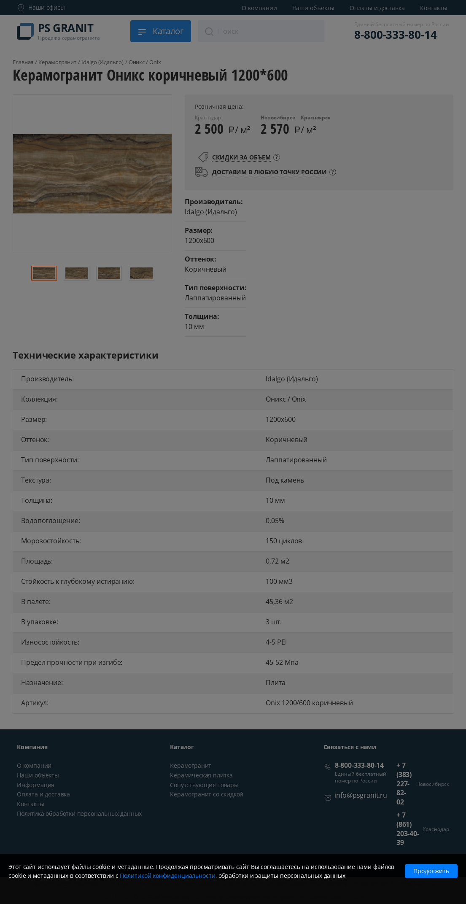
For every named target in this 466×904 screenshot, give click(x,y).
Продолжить (431, 871)
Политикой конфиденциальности (167, 876)
